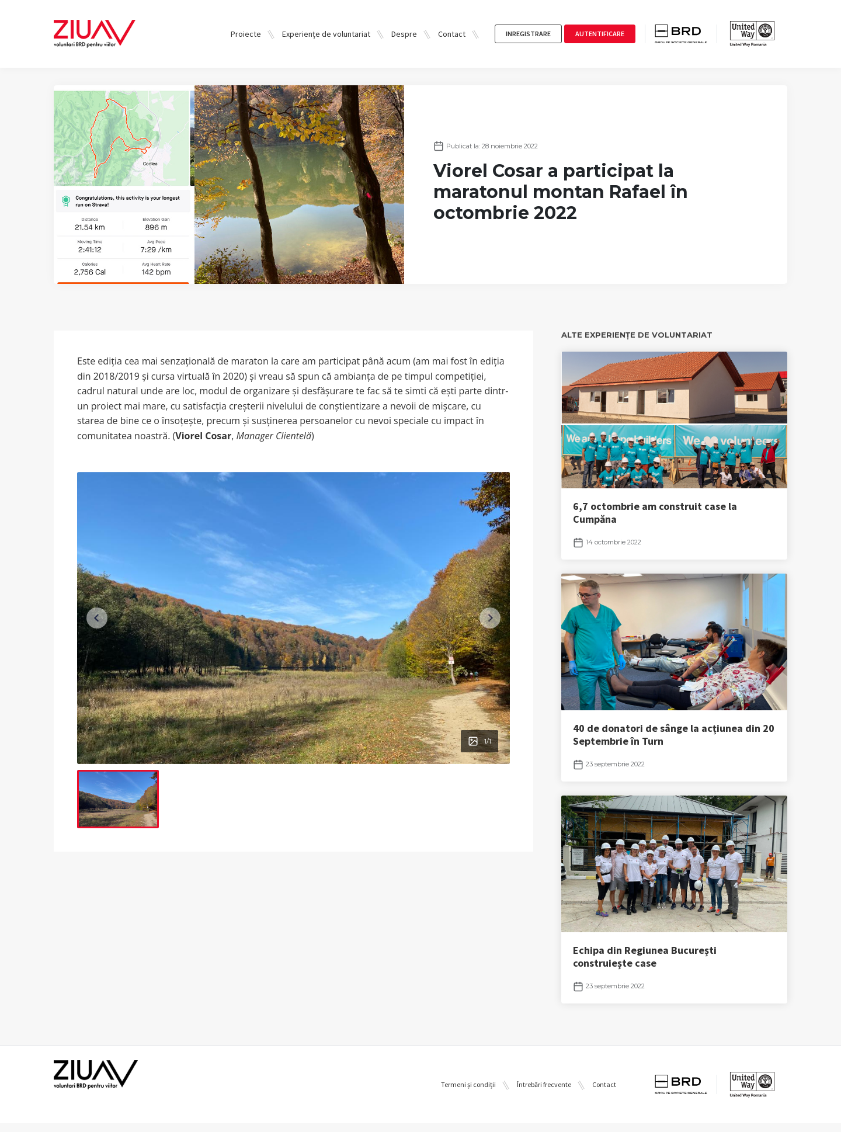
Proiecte (246, 34)
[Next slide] (487, 617)
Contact (451, 34)
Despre (404, 34)
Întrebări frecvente (544, 1093)
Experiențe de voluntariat (326, 34)
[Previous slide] (99, 617)
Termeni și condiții (468, 1093)
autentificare (599, 33)
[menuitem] (118, 799)
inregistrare (528, 33)
